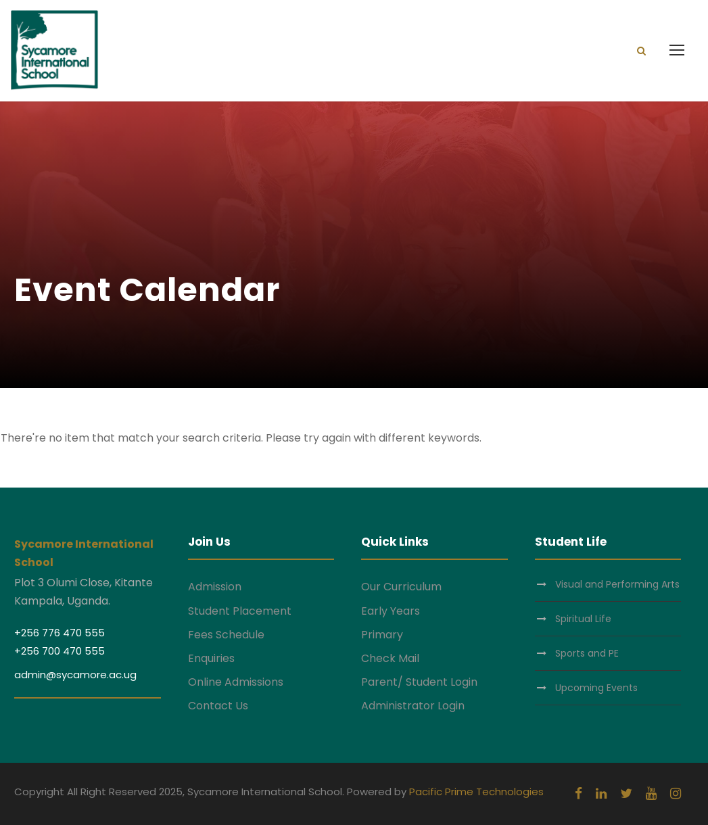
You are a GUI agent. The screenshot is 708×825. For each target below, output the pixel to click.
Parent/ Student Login (419, 682)
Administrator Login (413, 705)
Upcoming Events (596, 687)
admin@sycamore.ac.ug (75, 674)
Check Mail (390, 658)
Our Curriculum (401, 586)
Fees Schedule (226, 634)
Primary (382, 634)
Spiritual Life (583, 619)
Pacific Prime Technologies (476, 791)
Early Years (390, 611)
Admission (214, 586)
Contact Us (218, 705)
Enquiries (211, 658)
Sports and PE (587, 653)
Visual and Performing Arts (617, 584)
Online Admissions (235, 682)
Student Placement (239, 611)
